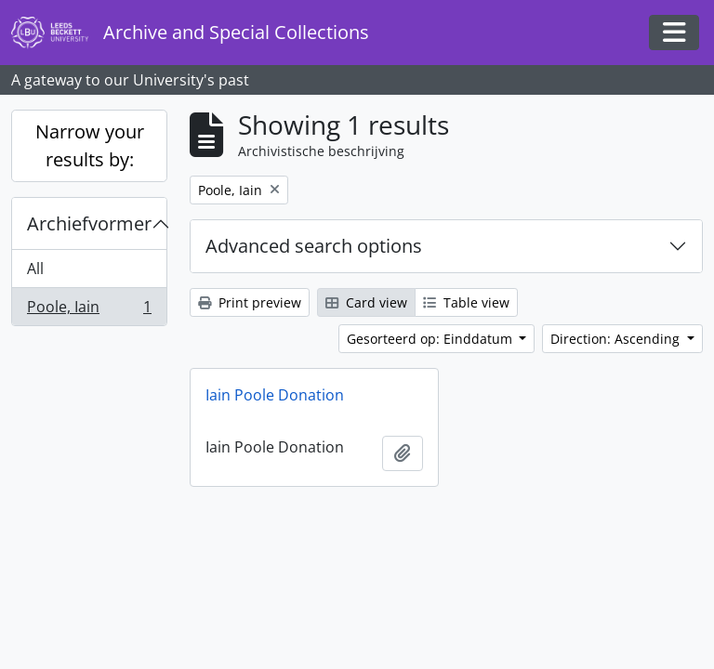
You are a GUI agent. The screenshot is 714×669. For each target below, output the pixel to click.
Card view (366, 302)
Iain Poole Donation (274, 395)
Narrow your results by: (89, 145)
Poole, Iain (89, 310)
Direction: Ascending (616, 339)
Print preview (249, 302)
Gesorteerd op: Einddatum (431, 339)
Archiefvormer (89, 223)
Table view (466, 302)
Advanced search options (313, 245)
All (35, 268)
